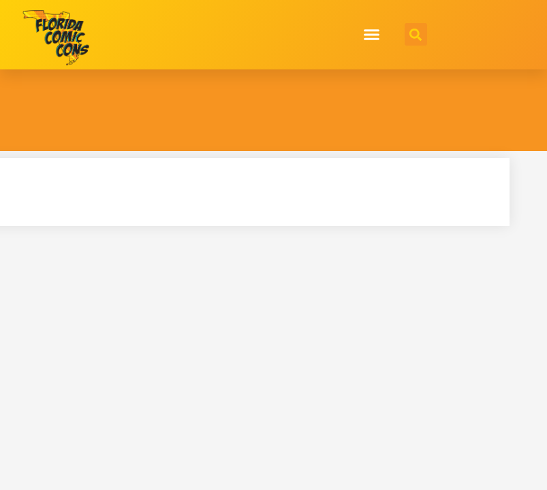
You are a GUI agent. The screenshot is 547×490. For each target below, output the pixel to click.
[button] (371, 35)
